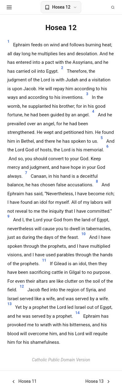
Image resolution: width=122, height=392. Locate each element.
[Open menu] (9, 7)
